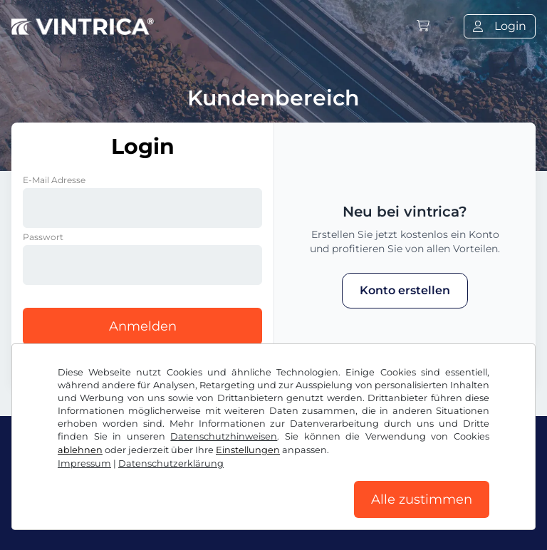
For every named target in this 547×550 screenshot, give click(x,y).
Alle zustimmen (421, 499)
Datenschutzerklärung (171, 463)
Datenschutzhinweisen (223, 436)
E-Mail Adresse (54, 180)
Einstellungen (248, 450)
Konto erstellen (405, 290)
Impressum (84, 463)
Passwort (43, 237)
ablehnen (80, 450)
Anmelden (143, 326)
